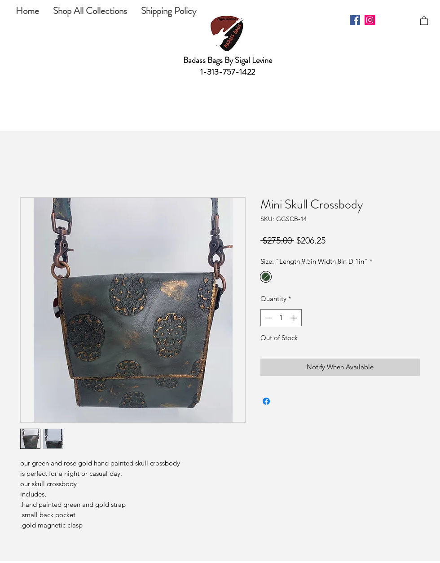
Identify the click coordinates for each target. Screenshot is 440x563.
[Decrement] (268, 318)
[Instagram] (370, 20)
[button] (424, 20)
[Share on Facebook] (266, 401)
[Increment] (295, 318)
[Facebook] (355, 20)
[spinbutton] (281, 318)
